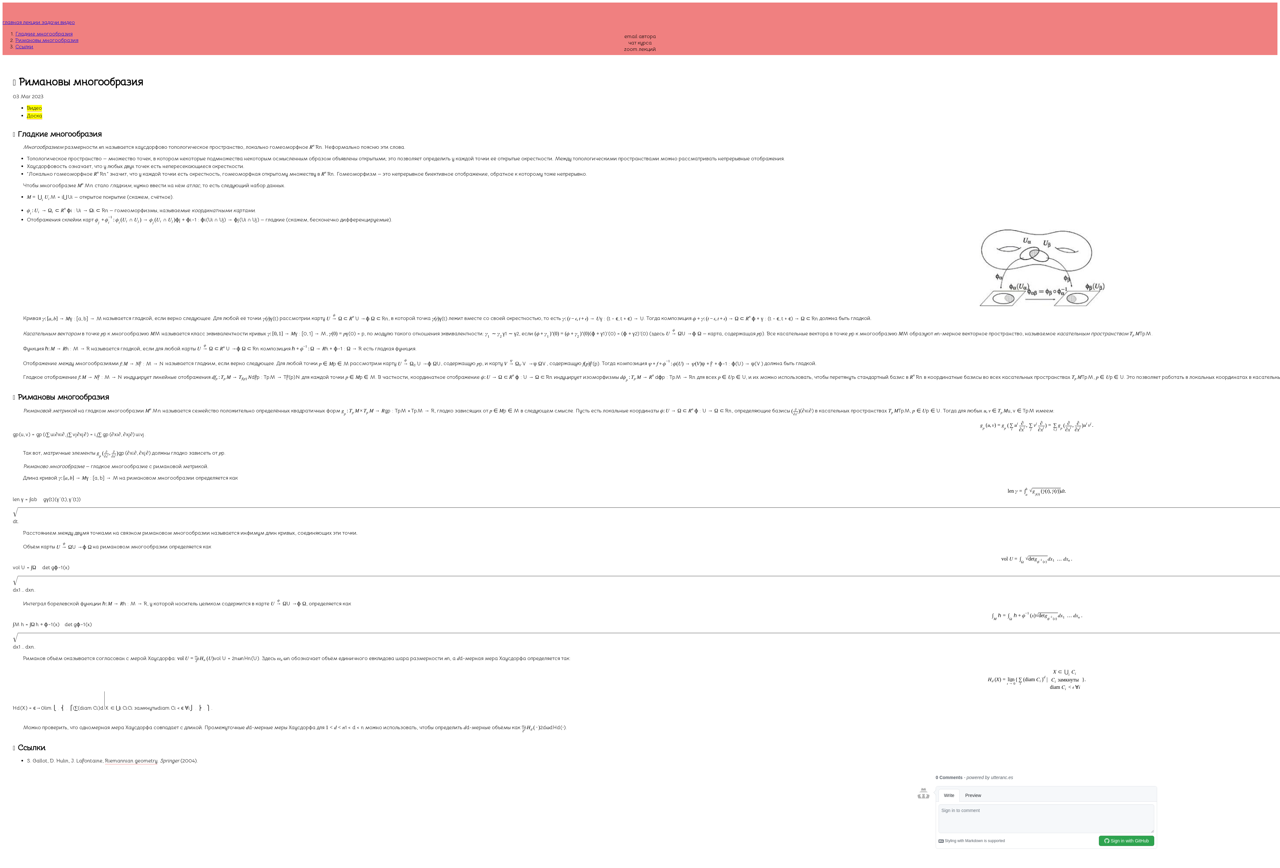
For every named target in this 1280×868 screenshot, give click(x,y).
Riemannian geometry (131, 761)
